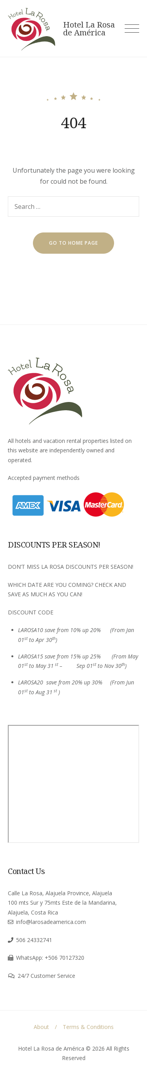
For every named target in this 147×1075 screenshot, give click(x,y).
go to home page (73, 243)
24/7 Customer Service (46, 975)
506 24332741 (34, 940)
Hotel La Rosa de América (89, 29)
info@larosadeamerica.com (51, 922)
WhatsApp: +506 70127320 (50, 957)
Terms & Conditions (88, 1027)
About (41, 1027)
